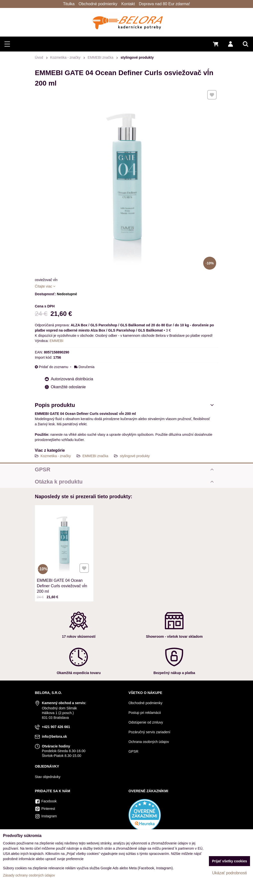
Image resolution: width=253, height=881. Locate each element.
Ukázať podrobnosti (229, 873)
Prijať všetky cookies (229, 861)
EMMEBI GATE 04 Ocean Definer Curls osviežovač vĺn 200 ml (63, 574)
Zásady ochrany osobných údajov (29, 875)
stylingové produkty (135, 456)
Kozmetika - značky (56, 456)
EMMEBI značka (95, 456)
